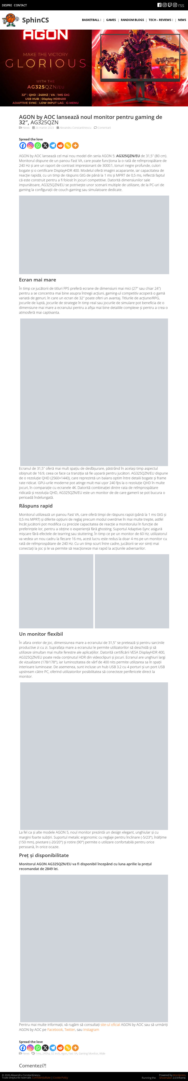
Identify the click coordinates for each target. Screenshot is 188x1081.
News (182, 20)
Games (111, 20)
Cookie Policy (60, 1077)
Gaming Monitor (88, 1053)
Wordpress (179, 1075)
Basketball (90, 20)
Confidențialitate (41, 1077)
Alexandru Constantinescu (75, 127)
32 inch (55, 1053)
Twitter (69, 1029)
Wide (102, 1053)
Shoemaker (164, 1077)
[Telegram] (52, 145)
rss (181, 5)
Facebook (55, 1029)
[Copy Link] (67, 145)
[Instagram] (30, 145)
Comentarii (102, 127)
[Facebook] (22, 145)
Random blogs (132, 20)
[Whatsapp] (37, 145)
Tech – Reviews (160, 20)
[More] (75, 145)
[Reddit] (60, 145)
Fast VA (73, 1053)
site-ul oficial (110, 1024)
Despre (7, 5)
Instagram (91, 1029)
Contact (20, 5)
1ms (38, 1053)
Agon (64, 1053)
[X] (45, 145)
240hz (46, 1053)
